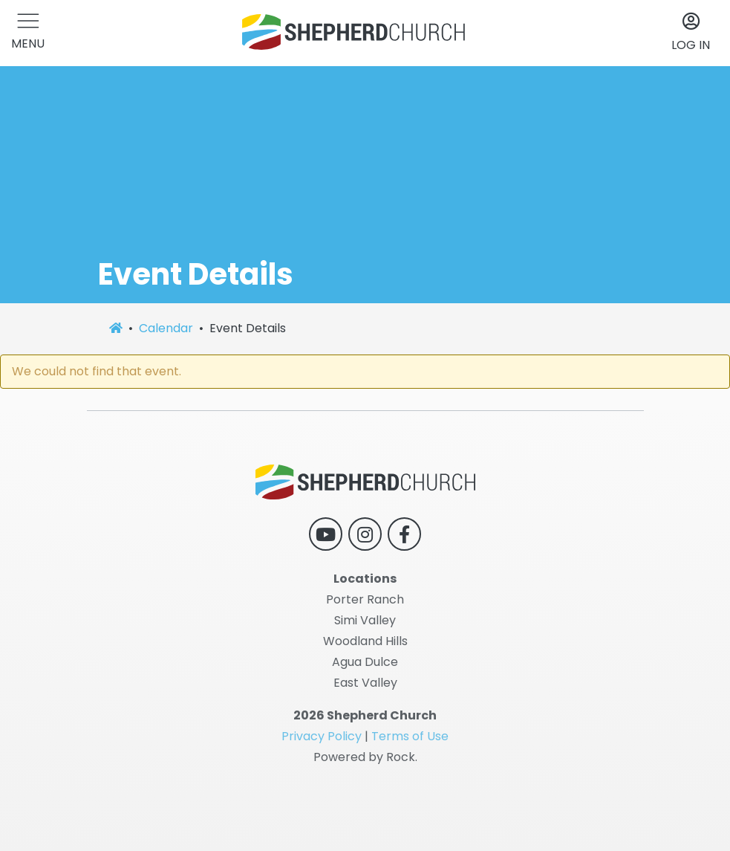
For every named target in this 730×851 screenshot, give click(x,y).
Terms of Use (410, 736)
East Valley (365, 682)
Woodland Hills (365, 641)
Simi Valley (365, 620)
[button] (28, 33)
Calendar (166, 328)
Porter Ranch (365, 599)
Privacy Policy (321, 736)
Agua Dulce (365, 661)
